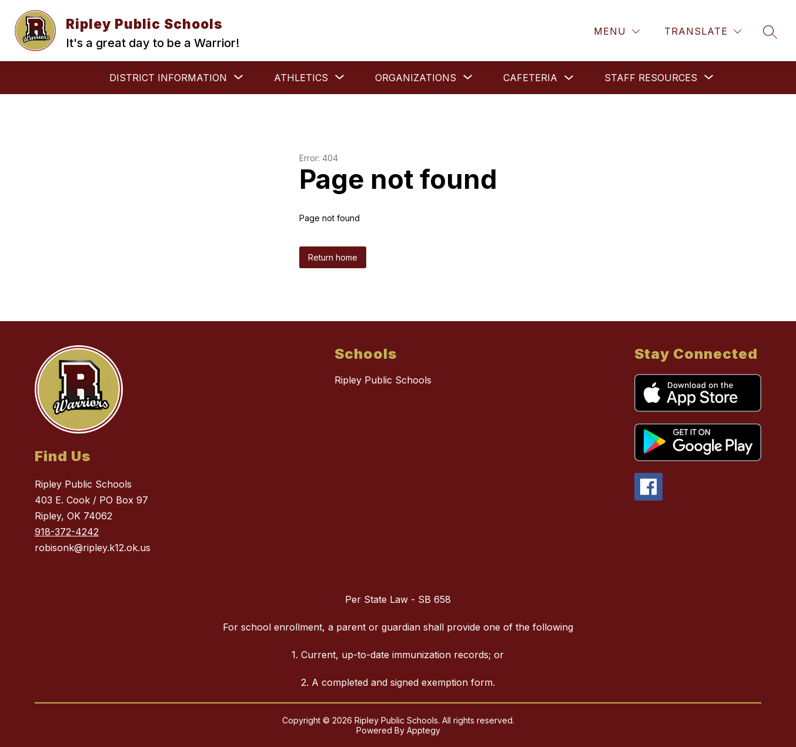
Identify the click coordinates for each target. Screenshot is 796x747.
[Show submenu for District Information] (168, 78)
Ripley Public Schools (383, 380)
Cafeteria (530, 78)
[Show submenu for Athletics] (301, 78)
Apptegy (423, 730)
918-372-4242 (67, 532)
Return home (332, 257)
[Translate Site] (702, 31)
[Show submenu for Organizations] (415, 78)
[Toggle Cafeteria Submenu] (569, 78)
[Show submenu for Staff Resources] (650, 78)
